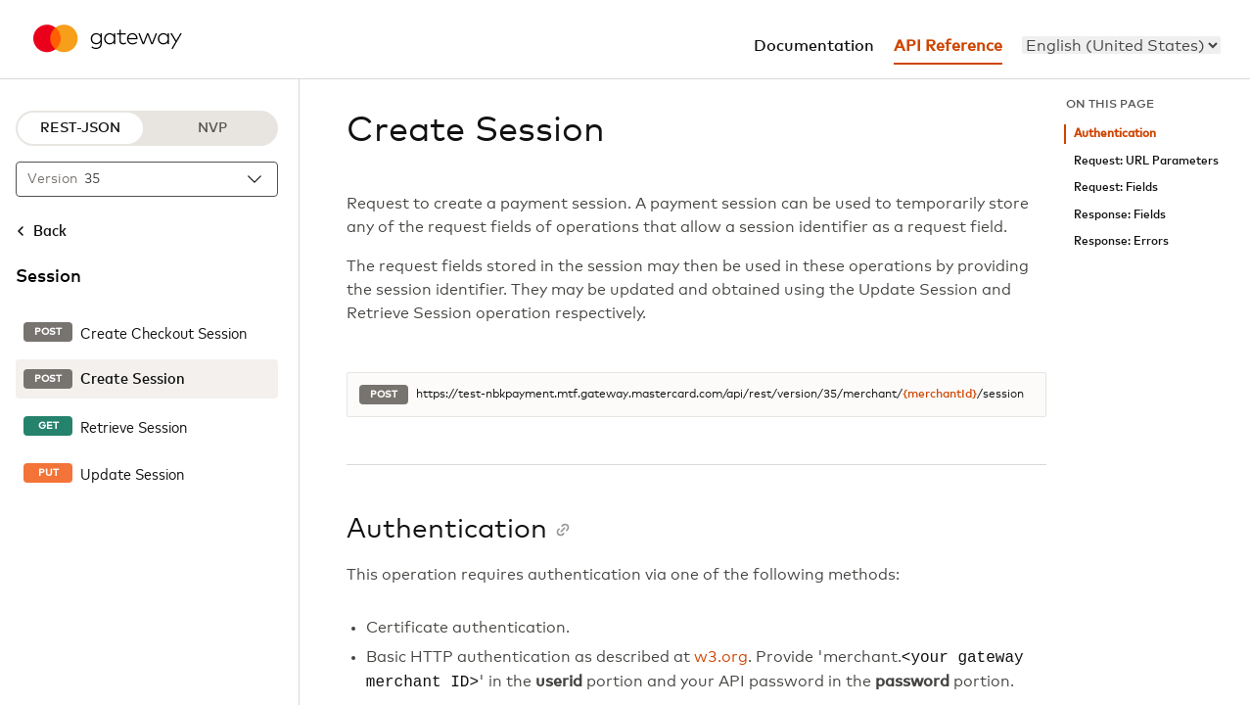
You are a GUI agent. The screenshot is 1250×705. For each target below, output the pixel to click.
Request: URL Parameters (1146, 161)
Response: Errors (1121, 241)
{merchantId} (940, 394)
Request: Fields (1116, 187)
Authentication (1115, 133)
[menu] (1121, 45)
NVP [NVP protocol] (212, 128)
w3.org (721, 658)
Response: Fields (1120, 215)
